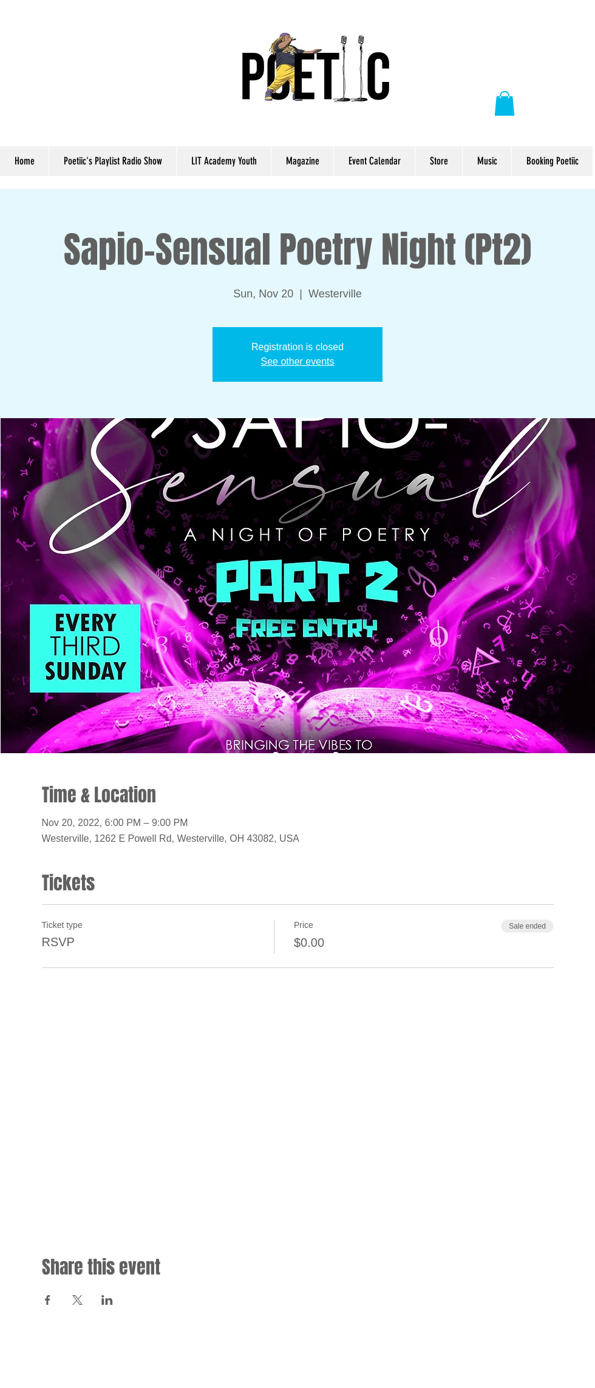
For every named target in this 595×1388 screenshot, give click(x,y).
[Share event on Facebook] (47, 1300)
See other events (298, 361)
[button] (504, 103)
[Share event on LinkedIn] (107, 1300)
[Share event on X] (77, 1300)
